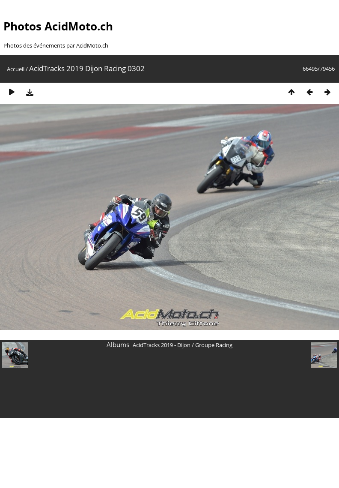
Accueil (15, 69)
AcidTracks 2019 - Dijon (161, 345)
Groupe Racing (213, 345)
